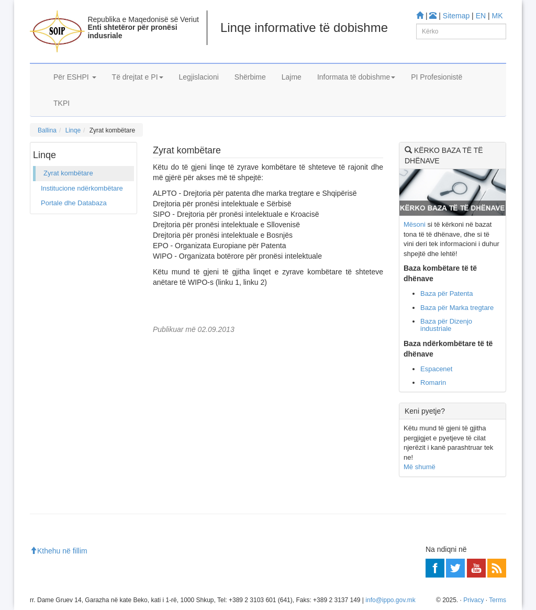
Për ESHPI (74, 77)
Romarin (433, 382)
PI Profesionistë (436, 77)
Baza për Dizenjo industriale (446, 324)
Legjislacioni (199, 77)
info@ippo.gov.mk (390, 600)
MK (497, 16)
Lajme (292, 77)
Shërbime (250, 77)
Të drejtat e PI (137, 77)
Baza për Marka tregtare (457, 308)
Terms (497, 600)
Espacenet (436, 369)
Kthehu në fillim (58, 551)
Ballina (47, 130)
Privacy (473, 600)
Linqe (73, 130)
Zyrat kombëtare (68, 173)
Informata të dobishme (356, 77)
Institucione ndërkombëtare (82, 188)
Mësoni (415, 224)
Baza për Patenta (446, 293)
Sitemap (456, 16)
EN (481, 16)
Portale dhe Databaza (74, 203)
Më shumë (420, 467)
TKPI (61, 103)
